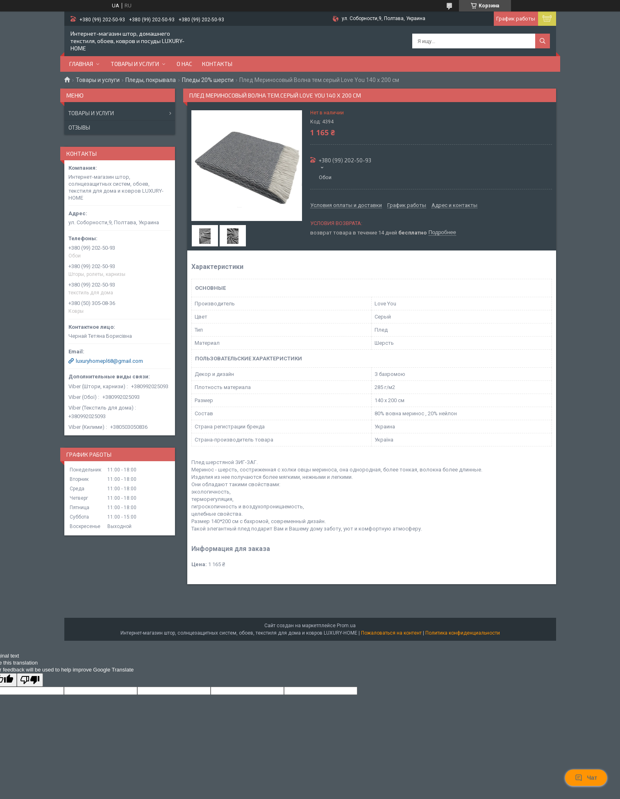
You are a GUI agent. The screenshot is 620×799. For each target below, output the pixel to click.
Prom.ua (346, 625)
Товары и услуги (135, 63)
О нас (184, 63)
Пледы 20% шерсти (208, 80)
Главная (81, 63)
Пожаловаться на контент (391, 633)
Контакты (217, 63)
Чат (586, 777)
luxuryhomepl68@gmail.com (109, 361)
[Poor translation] (30, 680)
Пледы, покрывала (150, 80)
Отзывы (79, 127)
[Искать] (542, 41)
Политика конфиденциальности (462, 633)
